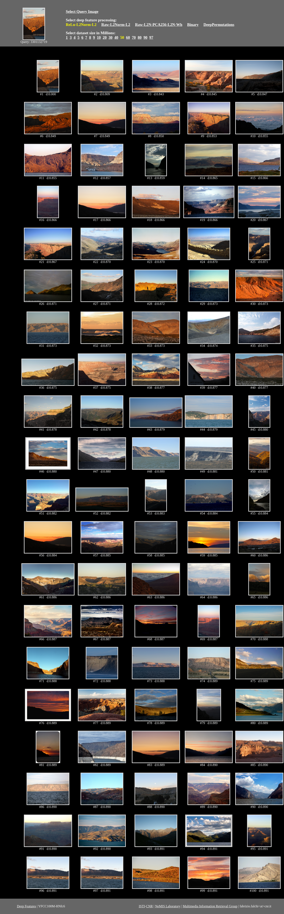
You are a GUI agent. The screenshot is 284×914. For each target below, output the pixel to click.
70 (134, 37)
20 (105, 37)
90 (145, 37)
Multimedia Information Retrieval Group (210, 906)
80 (140, 37)
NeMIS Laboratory (167, 906)
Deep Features (26, 906)
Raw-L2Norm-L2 (115, 24)
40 (116, 37)
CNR (149, 906)
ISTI (142, 906)
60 (128, 37)
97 (151, 37)
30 (111, 37)
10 (99, 37)
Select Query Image (82, 11)
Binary (192, 24)
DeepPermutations (218, 24)
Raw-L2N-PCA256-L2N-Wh (158, 24)
